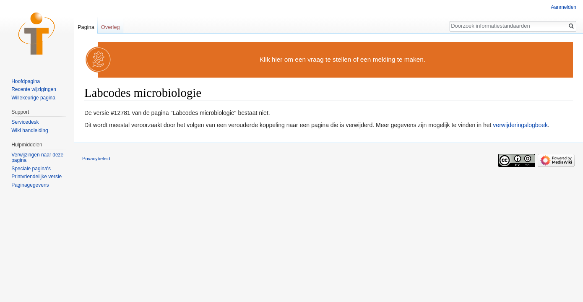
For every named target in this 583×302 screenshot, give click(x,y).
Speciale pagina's (31, 169)
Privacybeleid (96, 158)
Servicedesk (25, 122)
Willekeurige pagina (33, 98)
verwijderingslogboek (520, 125)
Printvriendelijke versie (36, 177)
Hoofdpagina (25, 81)
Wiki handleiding (29, 130)
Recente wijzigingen (33, 89)
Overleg (110, 27)
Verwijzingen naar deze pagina (37, 158)
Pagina (86, 27)
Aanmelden (563, 7)
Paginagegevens (30, 185)
